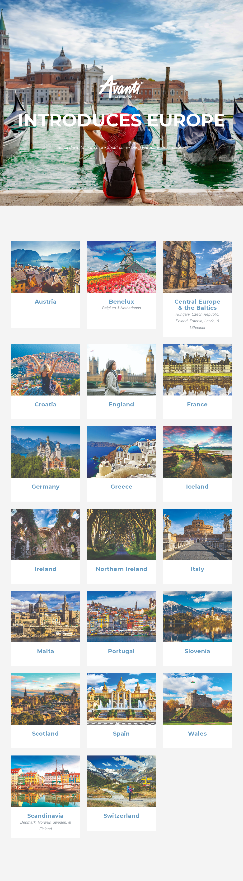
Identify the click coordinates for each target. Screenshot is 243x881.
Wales (197, 733)
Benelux (121, 301)
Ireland (45, 569)
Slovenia (197, 651)
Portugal (121, 651)
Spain (121, 733)
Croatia (45, 404)
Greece (121, 486)
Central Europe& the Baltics (197, 304)
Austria (45, 301)
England (121, 404)
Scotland (45, 733)
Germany (45, 486)
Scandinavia (45, 815)
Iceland (197, 486)
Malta (45, 651)
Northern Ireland (121, 569)
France (197, 404)
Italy (197, 569)
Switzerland (121, 815)
